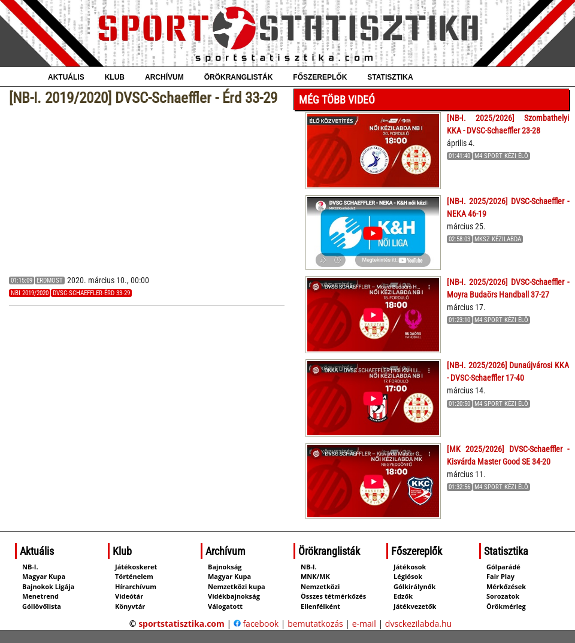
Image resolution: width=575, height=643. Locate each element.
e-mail (364, 623)
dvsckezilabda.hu (418, 623)
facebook (256, 623)
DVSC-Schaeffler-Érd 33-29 (91, 293)
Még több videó (337, 99)
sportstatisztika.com (181, 623)
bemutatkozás (315, 623)
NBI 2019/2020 (30, 293)
